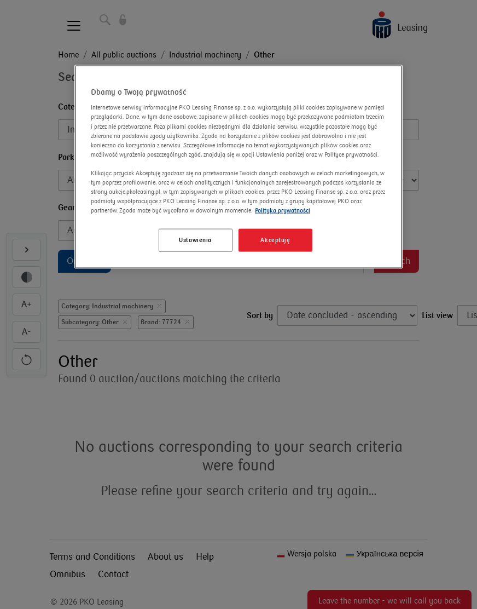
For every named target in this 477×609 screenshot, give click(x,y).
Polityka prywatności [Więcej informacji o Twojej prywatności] (282, 210)
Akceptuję (275, 240)
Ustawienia (195, 240)
